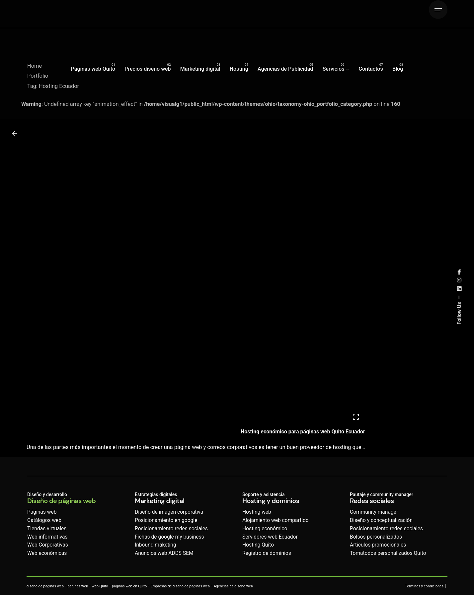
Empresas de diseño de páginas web (180, 586)
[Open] (356, 417)
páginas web (77, 586)
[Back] (14, 133)
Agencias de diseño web (233, 586)
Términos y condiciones (424, 586)
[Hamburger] (438, 9)
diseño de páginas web (45, 586)
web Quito (100, 586)
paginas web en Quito (129, 586)
